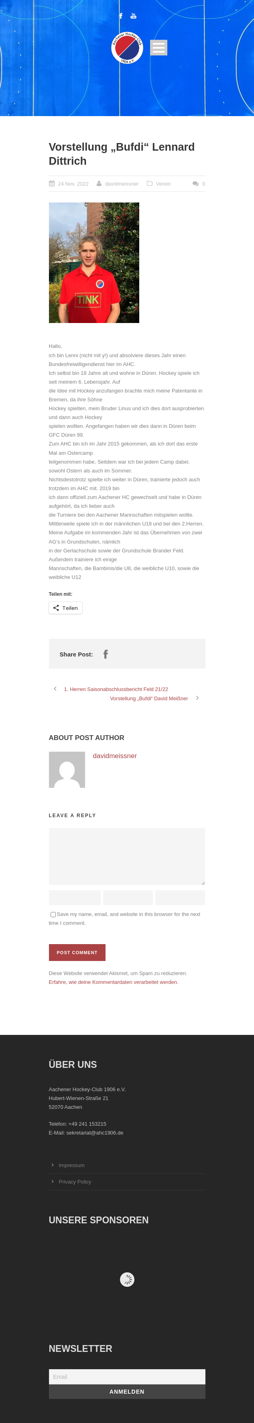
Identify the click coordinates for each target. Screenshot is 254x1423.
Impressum (72, 1165)
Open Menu (158, 47)
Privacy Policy (75, 1182)
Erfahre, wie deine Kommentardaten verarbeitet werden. (114, 982)
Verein (163, 184)
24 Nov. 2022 (73, 184)
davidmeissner (122, 184)
